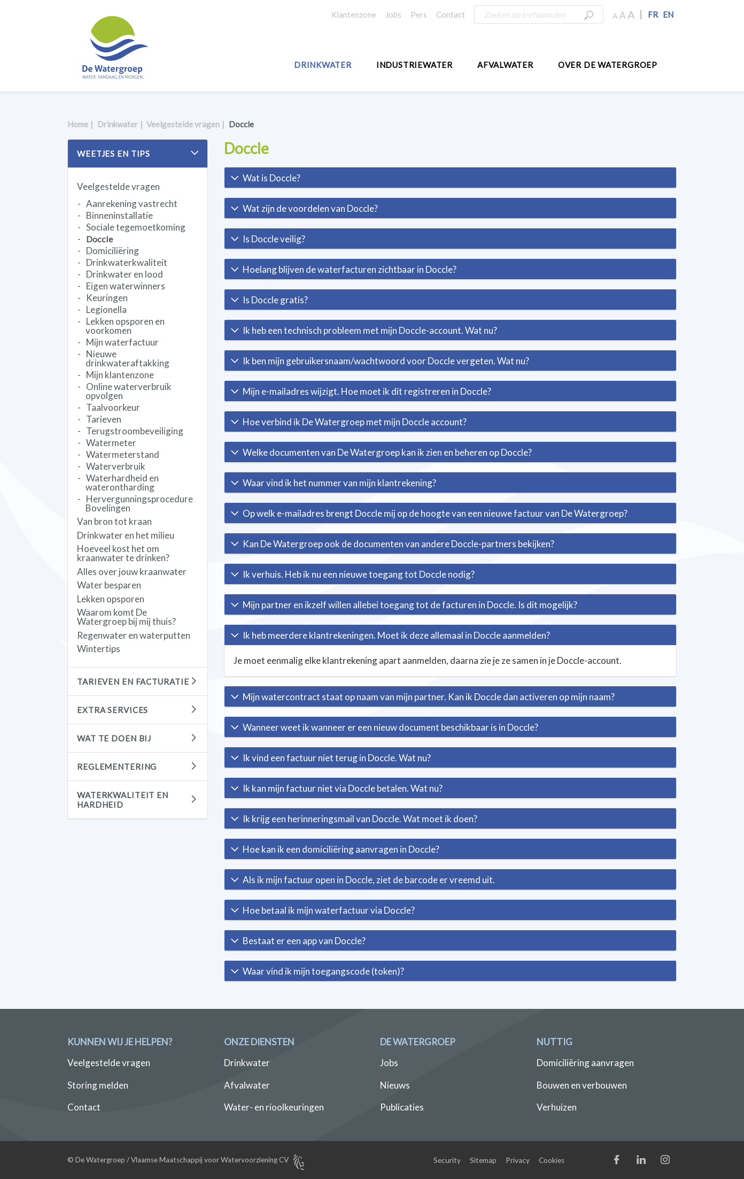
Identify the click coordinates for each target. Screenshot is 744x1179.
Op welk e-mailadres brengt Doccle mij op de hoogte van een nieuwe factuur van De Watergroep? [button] (435, 513)
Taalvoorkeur (113, 407)
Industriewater (414, 65)
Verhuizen (557, 1107)
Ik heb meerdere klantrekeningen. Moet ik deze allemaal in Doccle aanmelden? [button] (396, 635)
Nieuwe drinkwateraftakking (127, 358)
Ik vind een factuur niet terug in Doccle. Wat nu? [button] (337, 757)
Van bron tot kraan (114, 521)
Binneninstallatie (119, 215)
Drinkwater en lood (124, 274)
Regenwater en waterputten (133, 635)
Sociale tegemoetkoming (135, 227)
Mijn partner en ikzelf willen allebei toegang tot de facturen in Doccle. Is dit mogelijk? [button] (410, 604)
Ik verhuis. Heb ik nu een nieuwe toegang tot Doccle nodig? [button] (359, 574)
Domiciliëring (112, 250)
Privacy (518, 1160)
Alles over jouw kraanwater (132, 571)
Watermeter (111, 442)
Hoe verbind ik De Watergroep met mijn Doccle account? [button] (355, 421)
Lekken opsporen (110, 598)
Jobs (393, 14)
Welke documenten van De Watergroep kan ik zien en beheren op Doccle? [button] (387, 452)
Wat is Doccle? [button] (271, 177)
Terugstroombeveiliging (134, 431)
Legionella (106, 309)
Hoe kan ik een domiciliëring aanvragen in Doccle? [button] (341, 849)
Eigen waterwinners (125, 286)
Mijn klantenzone (120, 374)
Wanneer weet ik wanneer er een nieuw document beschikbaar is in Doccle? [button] (390, 727)
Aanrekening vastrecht (131, 203)
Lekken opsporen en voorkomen (125, 326)
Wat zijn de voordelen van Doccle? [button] (310, 208)
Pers (418, 14)
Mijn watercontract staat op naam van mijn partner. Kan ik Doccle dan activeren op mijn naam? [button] (429, 696)
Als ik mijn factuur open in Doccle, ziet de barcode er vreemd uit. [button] (369, 879)
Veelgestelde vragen (183, 124)
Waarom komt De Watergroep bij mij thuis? (126, 617)
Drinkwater (323, 65)
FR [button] (653, 14)
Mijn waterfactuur (122, 342)
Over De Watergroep (607, 65)
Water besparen (109, 585)
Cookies (551, 1160)
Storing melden (97, 1085)
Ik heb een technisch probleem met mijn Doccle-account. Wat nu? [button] (370, 330)
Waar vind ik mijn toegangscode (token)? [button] (323, 971)
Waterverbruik (115, 466)
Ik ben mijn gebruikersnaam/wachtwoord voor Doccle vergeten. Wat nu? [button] (386, 360)
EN (668, 14)
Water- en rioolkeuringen (274, 1107)
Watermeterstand (122, 454)
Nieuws (395, 1085)
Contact (450, 14)
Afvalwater (505, 65)
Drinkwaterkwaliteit (126, 262)
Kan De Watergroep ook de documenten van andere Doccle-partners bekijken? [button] (398, 543)
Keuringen (107, 297)
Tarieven (103, 419)
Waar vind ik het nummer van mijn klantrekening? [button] (339, 482)
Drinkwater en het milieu (125, 535)
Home (77, 124)
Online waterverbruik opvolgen (129, 391)
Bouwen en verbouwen (582, 1085)
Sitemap (483, 1160)
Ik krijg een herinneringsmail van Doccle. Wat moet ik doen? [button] (360, 818)
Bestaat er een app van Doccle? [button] (304, 940)
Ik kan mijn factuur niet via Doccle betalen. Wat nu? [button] (343, 788)
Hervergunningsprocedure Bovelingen (139, 503)
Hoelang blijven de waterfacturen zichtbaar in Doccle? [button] (349, 269)
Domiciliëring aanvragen (585, 1062)
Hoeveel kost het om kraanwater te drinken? (123, 553)
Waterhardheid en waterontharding (122, 482)
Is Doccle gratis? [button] (275, 299)
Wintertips (98, 648)
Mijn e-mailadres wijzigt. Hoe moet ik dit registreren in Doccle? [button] (367, 391)
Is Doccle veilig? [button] (274, 238)
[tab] (450, 177)
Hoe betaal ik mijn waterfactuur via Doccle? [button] (329, 910)
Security (447, 1160)
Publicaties (402, 1107)
